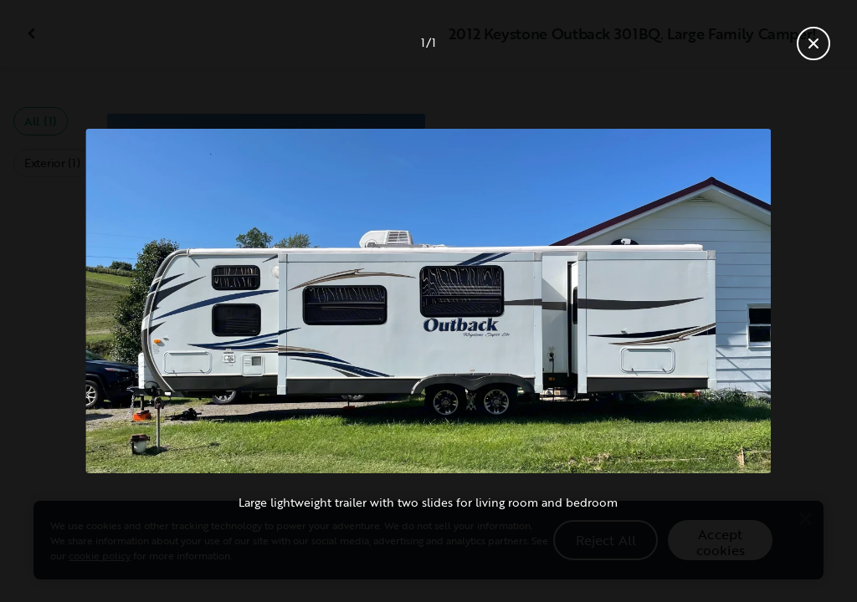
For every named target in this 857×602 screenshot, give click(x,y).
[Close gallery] (813, 43)
